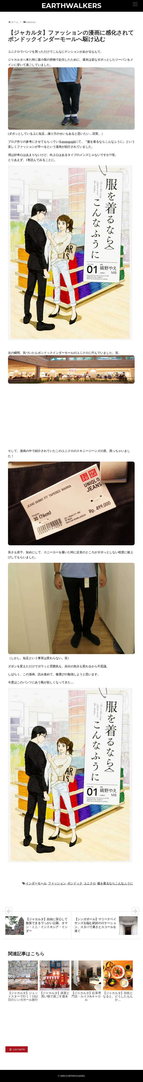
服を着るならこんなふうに (115, 883)
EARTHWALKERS (71, 5)
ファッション (57, 883)
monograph (68, 141)
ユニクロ (90, 883)
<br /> (45, 416)
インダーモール (36, 883)
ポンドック (74, 883)
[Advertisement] (71, 1018)
